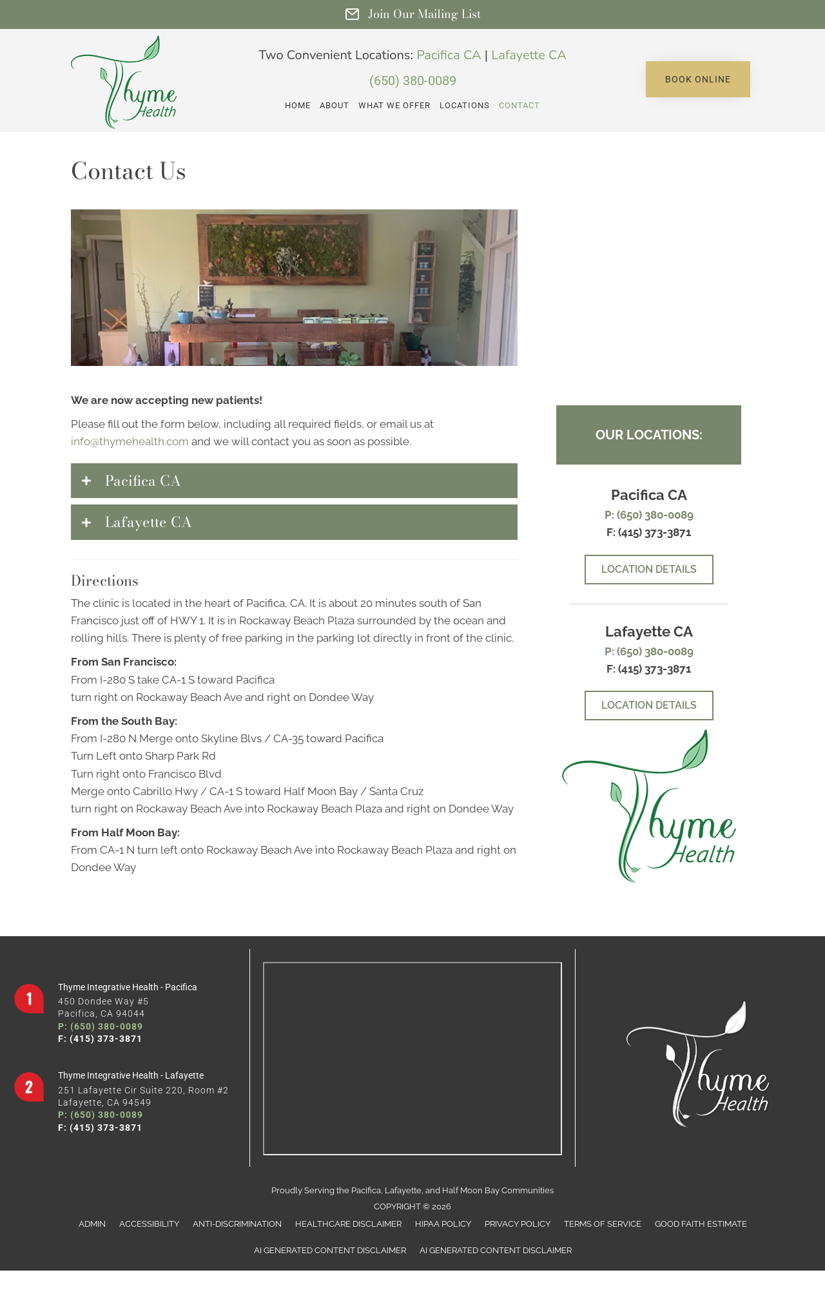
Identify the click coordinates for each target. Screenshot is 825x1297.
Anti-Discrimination (237, 1224)
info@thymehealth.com (130, 441)
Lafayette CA (528, 55)
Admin (92, 1224)
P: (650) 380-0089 (649, 514)
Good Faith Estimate (701, 1224)
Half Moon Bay (471, 1190)
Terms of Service (602, 1224)
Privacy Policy (517, 1224)
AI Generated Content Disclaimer (330, 1250)
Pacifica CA (448, 55)
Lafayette (403, 1190)
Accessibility (149, 1224)
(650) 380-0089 (412, 80)
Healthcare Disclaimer (348, 1224)
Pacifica (366, 1190)
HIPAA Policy (443, 1224)
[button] (698, 79)
